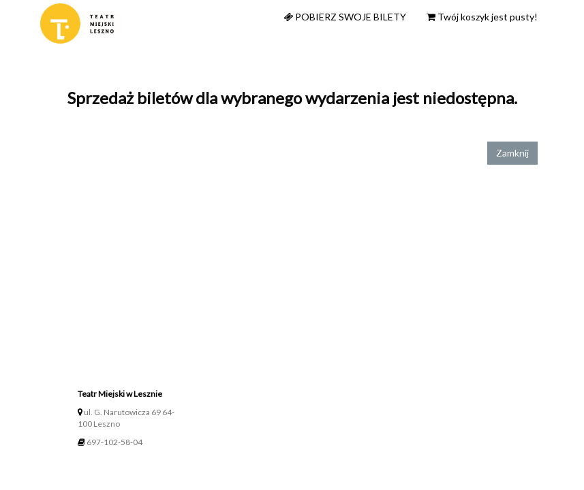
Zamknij (512, 153)
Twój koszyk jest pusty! (482, 16)
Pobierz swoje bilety (344, 16)
